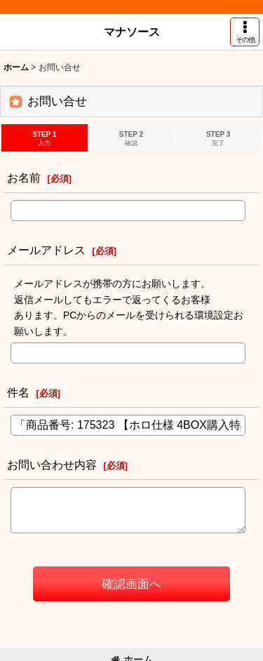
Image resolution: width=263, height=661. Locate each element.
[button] (244, 32)
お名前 (24, 177)
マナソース (132, 31)
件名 (18, 392)
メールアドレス (46, 249)
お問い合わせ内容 (52, 464)
